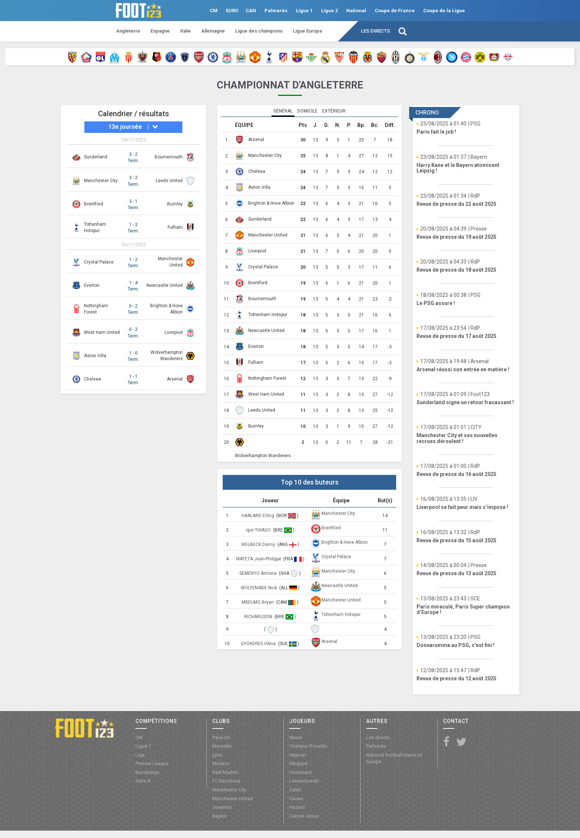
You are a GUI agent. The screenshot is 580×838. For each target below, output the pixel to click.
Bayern (219, 816)
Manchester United (267, 235)
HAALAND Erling (258, 515)
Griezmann (300, 772)
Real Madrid (225, 772)
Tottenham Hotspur (267, 314)
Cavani (296, 798)
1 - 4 (133, 286)
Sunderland (95, 157)
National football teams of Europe (394, 758)
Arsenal (175, 379)
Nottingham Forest (267, 378)
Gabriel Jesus (303, 816)
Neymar (297, 755)
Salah (295, 789)
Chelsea (92, 379)
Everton (92, 285)
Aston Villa (95, 355)
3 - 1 (133, 205)
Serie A (143, 781)
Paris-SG (221, 737)
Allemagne (213, 31)
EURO (232, 10)
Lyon (217, 755)
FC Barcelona (226, 781)
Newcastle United (164, 285)
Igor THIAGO (259, 530)
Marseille (222, 746)
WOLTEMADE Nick (259, 587)
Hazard (297, 807)
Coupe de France (395, 10)
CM (214, 10)
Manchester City (101, 180)
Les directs (375, 31)
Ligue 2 (329, 10)
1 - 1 (133, 380)
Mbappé (298, 763)
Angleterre (128, 31)
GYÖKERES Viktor (259, 643)
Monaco (221, 763)
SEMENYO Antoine (258, 573)
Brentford (93, 204)
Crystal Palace (99, 262)
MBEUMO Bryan (258, 602)
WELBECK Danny (258, 544)
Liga (140, 755)
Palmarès (275, 10)
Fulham (175, 227)
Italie (185, 31)
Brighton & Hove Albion (271, 203)
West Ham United (102, 332)
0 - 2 (133, 310)
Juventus (222, 807)
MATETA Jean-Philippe (259, 559)
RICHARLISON (258, 616)
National (356, 10)
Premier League (151, 763)
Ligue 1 (304, 10)
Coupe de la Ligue (444, 10)
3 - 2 (133, 158)
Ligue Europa (307, 31)
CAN (251, 10)
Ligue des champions (259, 31)
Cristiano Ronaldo (308, 746)
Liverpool (174, 332)
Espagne (160, 31)
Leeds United (169, 180)
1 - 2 (133, 228)
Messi (295, 737)
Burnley (175, 204)
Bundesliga (147, 772)
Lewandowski (304, 781)
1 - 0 (133, 357)
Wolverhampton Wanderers (263, 455)
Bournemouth (169, 157)
